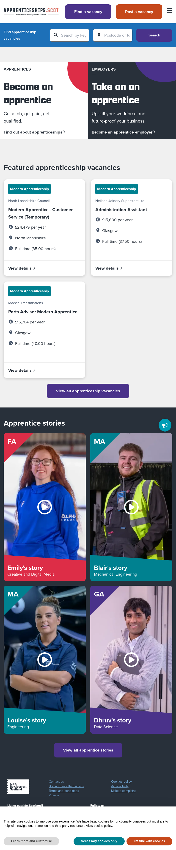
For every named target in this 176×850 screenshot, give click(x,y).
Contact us (56, 781)
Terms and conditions (64, 791)
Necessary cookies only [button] (99, 841)
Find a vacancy (88, 12)
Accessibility (120, 786)
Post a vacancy (139, 12)
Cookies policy (121, 781)
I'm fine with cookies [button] (149, 841)
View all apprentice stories (88, 750)
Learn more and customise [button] (31, 841)
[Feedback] (165, 425)
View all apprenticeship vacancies (88, 391)
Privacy (54, 795)
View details (22, 268)
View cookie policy (99, 826)
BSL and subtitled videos (66, 786)
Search (154, 35)
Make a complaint (123, 791)
